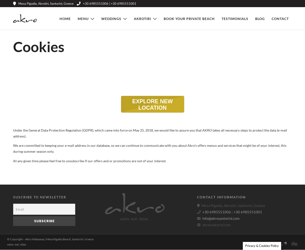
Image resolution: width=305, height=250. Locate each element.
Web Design (283, 245)
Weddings (111, 19)
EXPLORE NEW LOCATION (158, 105)
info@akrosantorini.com (220, 218)
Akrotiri (142, 19)
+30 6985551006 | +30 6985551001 (106, 3)
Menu (83, 19)
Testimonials (235, 19)
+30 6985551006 (216, 212)
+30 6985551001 (248, 212)
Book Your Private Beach (189, 19)
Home (65, 19)
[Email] (44, 209)
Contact (280, 19)
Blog (260, 19)
